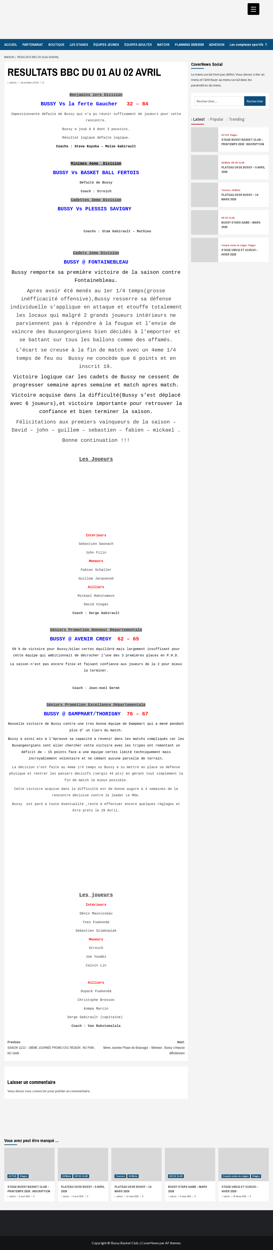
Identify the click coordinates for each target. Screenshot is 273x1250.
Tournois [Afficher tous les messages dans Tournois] (226, 190)
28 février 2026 (239, 1196)
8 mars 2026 (185, 1196)
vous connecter (36, 1091)
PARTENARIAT (32, 44)
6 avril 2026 (78, 1196)
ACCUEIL (10, 44)
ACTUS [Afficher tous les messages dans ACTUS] (225, 135)
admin (13, 82)
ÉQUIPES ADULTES (138, 44)
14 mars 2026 (132, 1196)
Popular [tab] (216, 119)
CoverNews (150, 1243)
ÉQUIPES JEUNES (106, 44)
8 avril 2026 (24, 1196)
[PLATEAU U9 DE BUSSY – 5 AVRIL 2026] (204, 167)
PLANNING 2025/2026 (189, 44)
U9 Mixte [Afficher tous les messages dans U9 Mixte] (225, 163)
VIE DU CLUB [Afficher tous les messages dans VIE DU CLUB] (237, 163)
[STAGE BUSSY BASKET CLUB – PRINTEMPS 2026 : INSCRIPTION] (204, 139)
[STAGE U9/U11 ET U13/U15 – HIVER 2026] (204, 249)
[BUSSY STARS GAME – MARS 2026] (204, 222)
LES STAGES (79, 44)
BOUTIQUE (56, 44)
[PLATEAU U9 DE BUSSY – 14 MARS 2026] (204, 194)
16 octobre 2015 (29, 82)
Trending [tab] (236, 119)
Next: (140, 1048)
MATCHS (163, 44)
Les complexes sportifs (246, 44)
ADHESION (216, 44)
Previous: (51, 1048)
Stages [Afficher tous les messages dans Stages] (233, 135)
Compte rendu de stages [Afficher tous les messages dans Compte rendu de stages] (234, 245)
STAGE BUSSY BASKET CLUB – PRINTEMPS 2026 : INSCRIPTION (242, 141)
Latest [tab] (198, 119)
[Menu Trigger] (253, 9)
